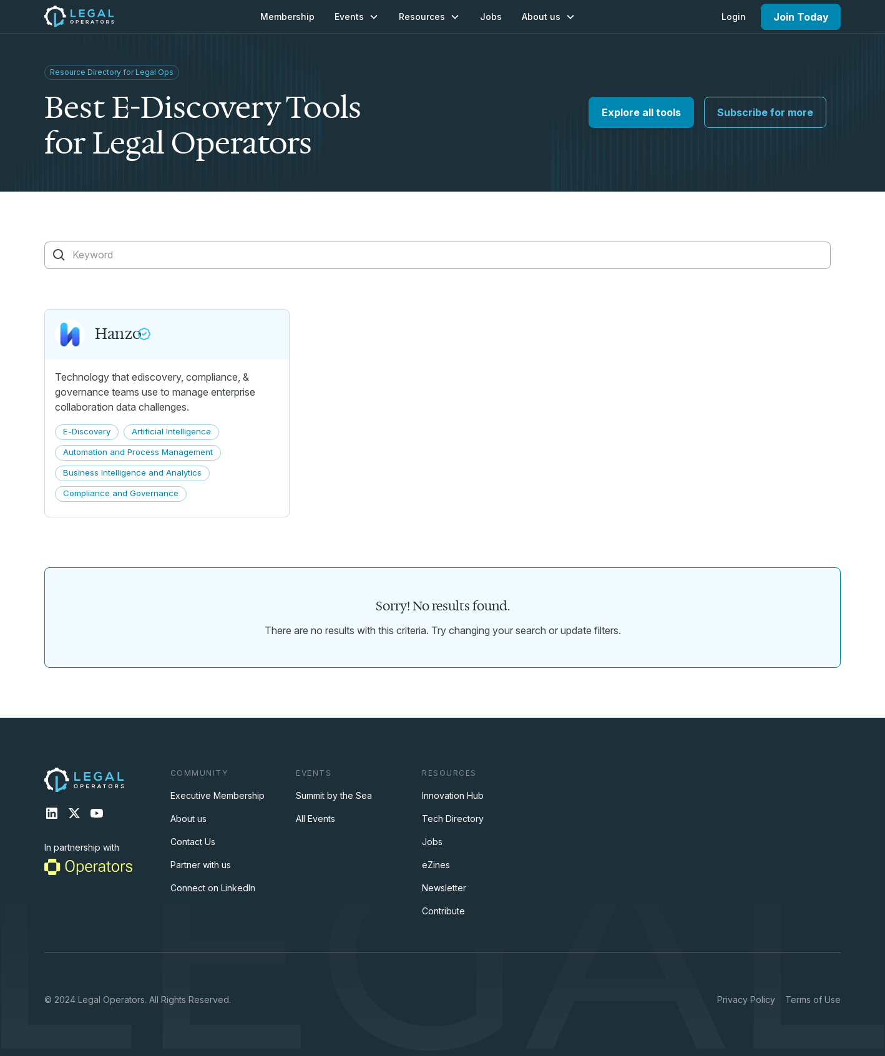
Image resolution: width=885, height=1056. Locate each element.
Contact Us (192, 841)
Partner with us (200, 864)
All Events (315, 818)
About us (188, 818)
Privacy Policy (746, 999)
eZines (436, 864)
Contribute (443, 911)
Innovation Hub (453, 795)
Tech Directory (453, 818)
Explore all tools (641, 112)
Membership (287, 16)
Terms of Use (813, 999)
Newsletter (444, 887)
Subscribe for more (765, 112)
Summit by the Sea (334, 795)
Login (733, 16)
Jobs (491, 16)
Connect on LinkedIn (212, 887)
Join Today (801, 17)
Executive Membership (217, 795)
